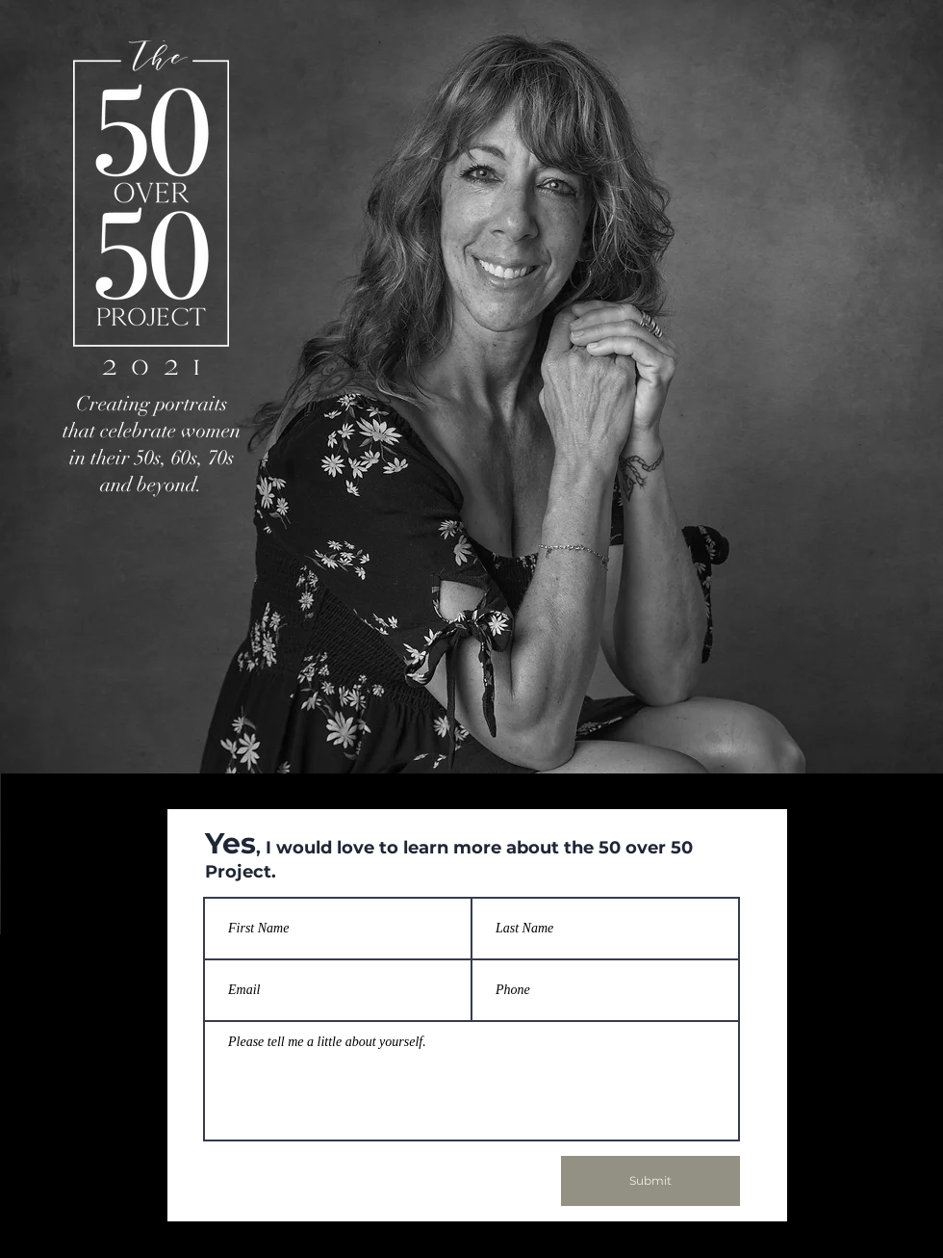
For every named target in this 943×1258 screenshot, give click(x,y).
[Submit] (650, 1181)
